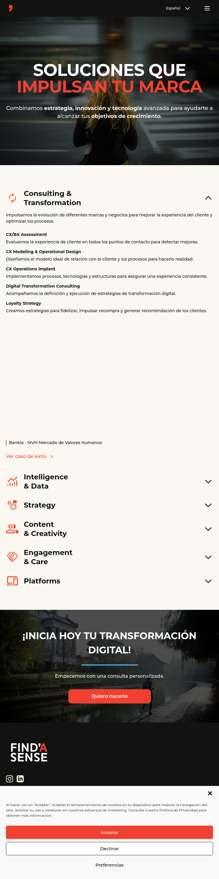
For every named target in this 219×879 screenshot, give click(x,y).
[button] (210, 793)
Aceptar (110, 832)
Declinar (109, 848)
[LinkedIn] (20, 778)
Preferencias (109, 865)
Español (178, 8)
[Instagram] (9, 778)
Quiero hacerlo (110, 696)
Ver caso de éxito (30, 456)
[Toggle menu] (207, 8)
